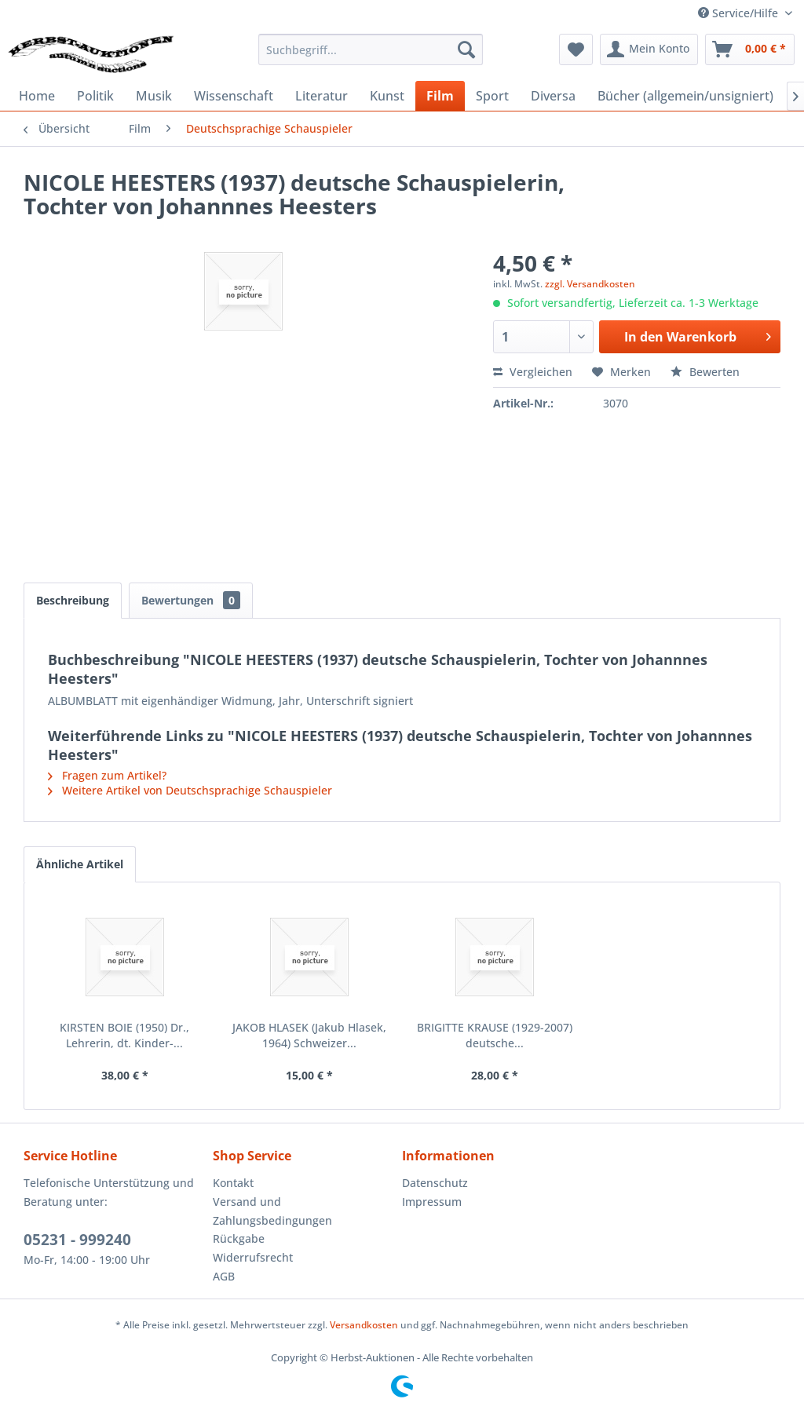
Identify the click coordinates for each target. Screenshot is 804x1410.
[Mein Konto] (649, 49)
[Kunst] (387, 96)
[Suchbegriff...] (371, 49)
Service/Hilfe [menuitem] (739, 12)
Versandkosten (364, 1324)
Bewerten (705, 371)
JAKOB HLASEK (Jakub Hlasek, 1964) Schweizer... (309, 1035)
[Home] (37, 96)
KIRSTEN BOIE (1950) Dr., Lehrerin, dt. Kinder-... (124, 1035)
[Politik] (95, 96)
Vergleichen (532, 371)
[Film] (440, 96)
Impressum (432, 1201)
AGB (224, 1276)
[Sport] (492, 96)
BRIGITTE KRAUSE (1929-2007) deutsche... (494, 1035)
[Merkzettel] (576, 49)
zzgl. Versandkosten (590, 283)
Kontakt (233, 1182)
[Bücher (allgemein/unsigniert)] (685, 96)
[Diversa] (553, 96)
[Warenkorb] (750, 49)
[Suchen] (466, 49)
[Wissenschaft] (233, 96)
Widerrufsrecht (253, 1257)
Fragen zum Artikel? (107, 775)
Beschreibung (72, 600)
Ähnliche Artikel (79, 864)
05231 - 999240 (77, 1239)
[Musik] (154, 96)
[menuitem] (371, 49)
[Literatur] (321, 96)
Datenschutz (435, 1182)
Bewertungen (190, 600)
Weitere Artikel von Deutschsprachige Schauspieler (190, 790)
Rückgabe (239, 1238)
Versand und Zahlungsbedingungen (272, 1211)
